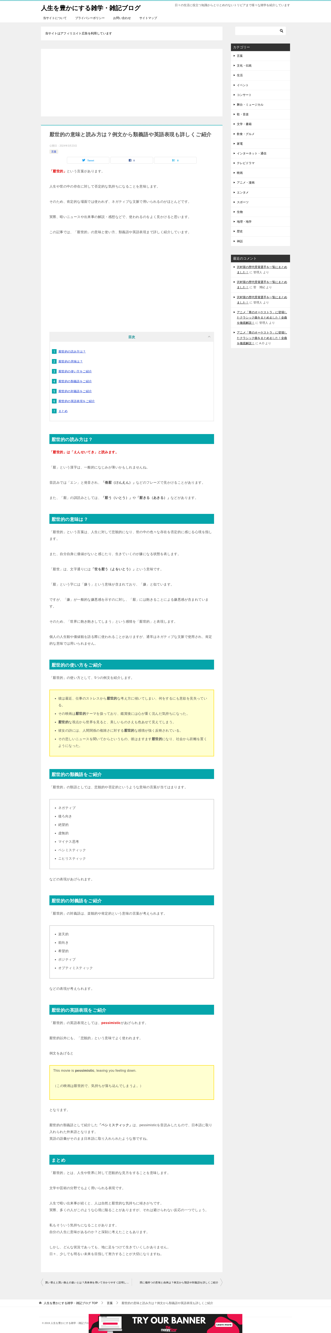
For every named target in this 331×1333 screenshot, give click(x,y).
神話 (240, 241)
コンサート (244, 95)
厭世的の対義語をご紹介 (75, 391)
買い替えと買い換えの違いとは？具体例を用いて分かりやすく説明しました (88, 1282)
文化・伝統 (244, 65)
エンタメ (243, 192)
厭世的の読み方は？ (72, 351)
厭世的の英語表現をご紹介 (76, 401)
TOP (71, 1303)
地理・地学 (244, 221)
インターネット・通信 (251, 153)
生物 (240, 212)
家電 (240, 143)
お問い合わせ (122, 18)
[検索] (260, 31)
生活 (240, 75)
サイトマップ (148, 18)
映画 (240, 172)
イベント (243, 85)
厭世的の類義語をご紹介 (75, 381)
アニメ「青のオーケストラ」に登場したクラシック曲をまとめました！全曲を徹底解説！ (262, 317)
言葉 (53, 151)
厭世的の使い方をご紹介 (75, 371)
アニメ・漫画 (246, 182)
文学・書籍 (244, 124)
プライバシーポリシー (90, 18)
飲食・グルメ (246, 134)
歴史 (240, 231)
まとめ (63, 411)
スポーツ (243, 202)
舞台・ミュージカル (250, 104)
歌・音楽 (243, 114)
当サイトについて (55, 18)
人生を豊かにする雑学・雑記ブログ (92, 7)
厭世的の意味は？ (70, 361)
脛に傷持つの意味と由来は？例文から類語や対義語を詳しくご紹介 (179, 1282)
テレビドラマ (246, 163)
